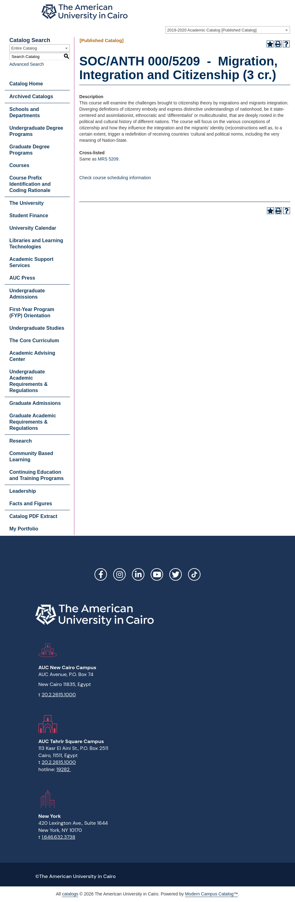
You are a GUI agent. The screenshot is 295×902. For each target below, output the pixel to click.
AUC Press (22, 278)
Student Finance (28, 215)
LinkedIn (138, 574)
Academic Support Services (31, 262)
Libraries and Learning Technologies (36, 243)
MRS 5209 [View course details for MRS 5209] (108, 158)
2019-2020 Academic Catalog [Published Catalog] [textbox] (212, 30)
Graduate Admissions (35, 403)
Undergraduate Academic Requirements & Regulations (28, 381)
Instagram (119, 574)
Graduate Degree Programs (29, 150)
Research (20, 441)
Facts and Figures (30, 503)
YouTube (157, 574)
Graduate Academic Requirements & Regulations (32, 422)
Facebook (100, 574)
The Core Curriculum (34, 340)
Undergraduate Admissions (27, 294)
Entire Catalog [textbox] (24, 48)
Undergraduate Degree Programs (36, 131)
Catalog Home (26, 83)
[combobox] (227, 30)
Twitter (175, 574)
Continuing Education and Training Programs (36, 475)
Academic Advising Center (32, 356)
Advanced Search (26, 64)
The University (26, 203)
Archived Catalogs (31, 96)
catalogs (70, 893)
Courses (19, 165)
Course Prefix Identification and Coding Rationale (30, 184)
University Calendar (32, 228)
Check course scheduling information (115, 177)
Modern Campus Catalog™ (211, 893)
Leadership (22, 491)
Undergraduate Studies (36, 328)
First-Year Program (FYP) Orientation (31, 312)
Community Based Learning (31, 456)
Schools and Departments (24, 112)
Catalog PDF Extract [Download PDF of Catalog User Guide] (33, 516)
